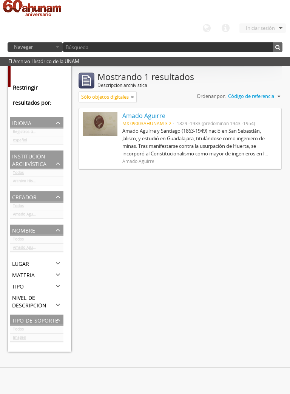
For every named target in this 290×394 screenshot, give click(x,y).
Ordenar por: (211, 96)
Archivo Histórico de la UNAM (38, 182)
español (20, 141)
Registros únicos (27, 133)
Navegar (23, 46)
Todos (18, 174)
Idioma (206, 28)
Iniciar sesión (260, 28)
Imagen (19, 338)
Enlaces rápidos (225, 28)
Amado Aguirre (26, 215)
